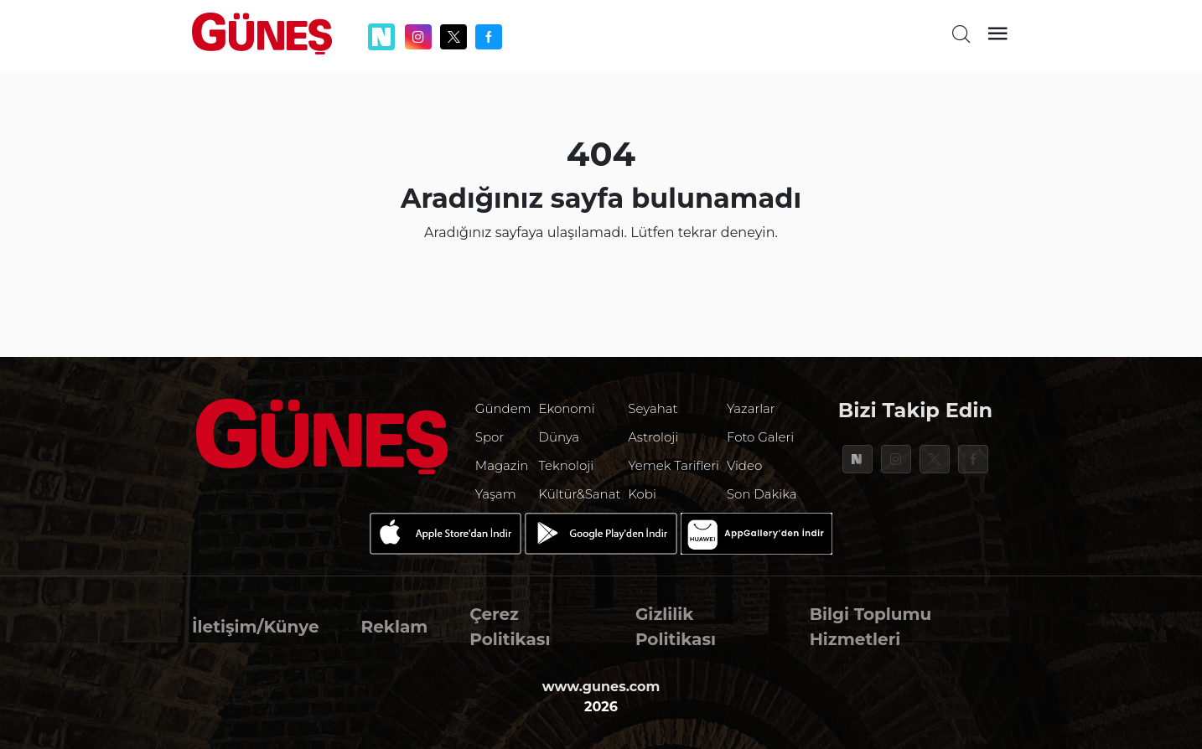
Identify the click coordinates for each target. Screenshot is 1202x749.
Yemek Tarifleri (673, 465)
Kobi (642, 494)
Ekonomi (567, 408)
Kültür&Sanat (580, 494)
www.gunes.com (601, 687)
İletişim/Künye (255, 627)
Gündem (503, 408)
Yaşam (495, 494)
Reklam (394, 627)
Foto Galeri (760, 437)
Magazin (502, 465)
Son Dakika (762, 494)
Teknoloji (566, 465)
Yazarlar (751, 408)
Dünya (559, 437)
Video (744, 465)
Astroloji (653, 437)
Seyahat (652, 408)
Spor (489, 437)
